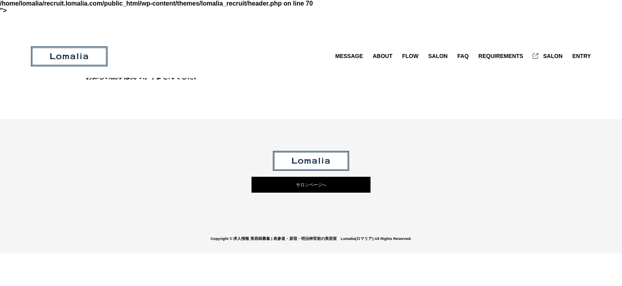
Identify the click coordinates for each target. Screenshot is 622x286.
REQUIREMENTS (500, 56)
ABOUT (382, 56)
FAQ (463, 56)
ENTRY (581, 56)
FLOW (410, 56)
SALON (437, 56)
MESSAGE (349, 56)
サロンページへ (311, 184)
